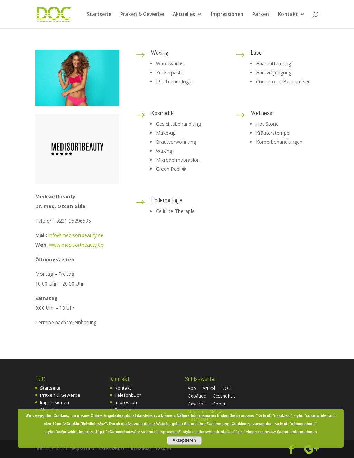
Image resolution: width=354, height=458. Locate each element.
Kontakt (288, 14)
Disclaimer (140, 448)
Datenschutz (112, 448)
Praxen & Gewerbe (142, 14)
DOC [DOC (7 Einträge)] (226, 388)
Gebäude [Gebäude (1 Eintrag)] (197, 396)
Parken (260, 14)
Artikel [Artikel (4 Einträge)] (209, 388)
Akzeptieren (184, 440)
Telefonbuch (128, 395)
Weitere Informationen (297, 432)
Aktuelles (184, 14)
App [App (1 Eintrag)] (192, 388)
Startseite (99, 14)
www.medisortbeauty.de (76, 245)
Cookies (163, 448)
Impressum (126, 402)
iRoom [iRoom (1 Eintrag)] (218, 404)
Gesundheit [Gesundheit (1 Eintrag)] (224, 396)
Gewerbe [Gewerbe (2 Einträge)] (197, 404)
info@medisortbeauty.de (75, 235)
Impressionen (227, 14)
